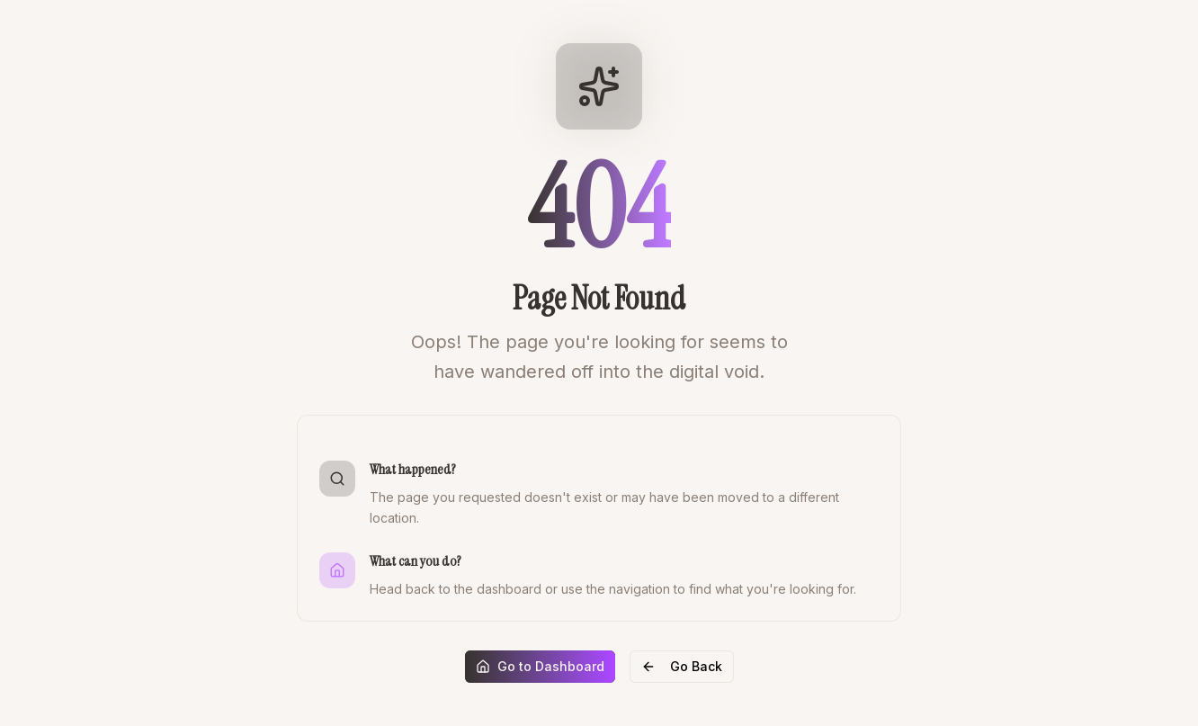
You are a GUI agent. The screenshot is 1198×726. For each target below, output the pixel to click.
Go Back (681, 666)
